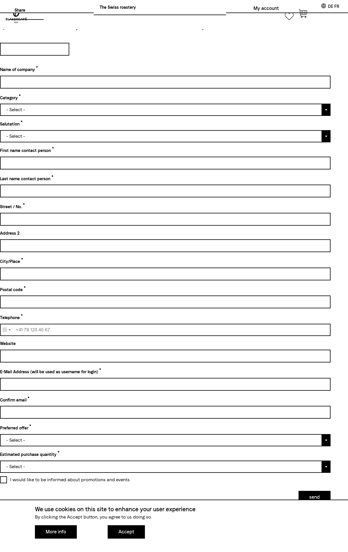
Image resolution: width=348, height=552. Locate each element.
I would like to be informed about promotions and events (70, 479)
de (330, 6)
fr (336, 6)
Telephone (10, 317)
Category (9, 97)
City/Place (10, 261)
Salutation (9, 124)
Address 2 (9, 233)
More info (56, 532)
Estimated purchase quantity (28, 454)
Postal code (11, 289)
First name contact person (25, 150)
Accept (126, 532)
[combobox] (165, 109)
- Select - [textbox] (15, 109)
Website (8, 343)
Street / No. (11, 206)
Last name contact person (25, 178)
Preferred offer (14, 428)
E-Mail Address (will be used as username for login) (49, 371)
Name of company (17, 69)
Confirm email (13, 399)
